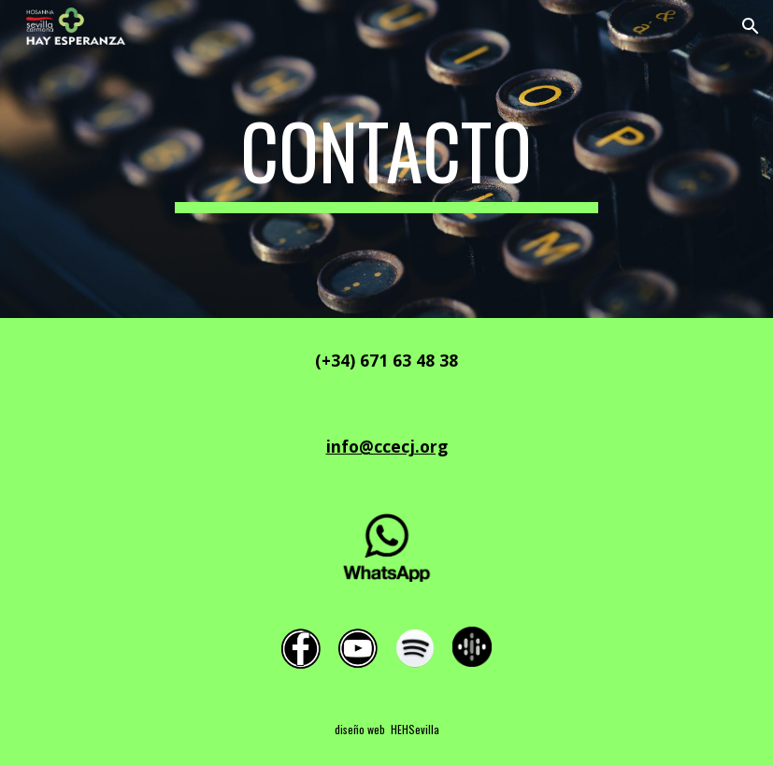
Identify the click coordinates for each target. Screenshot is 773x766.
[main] (386, 159)
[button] (750, 26)
